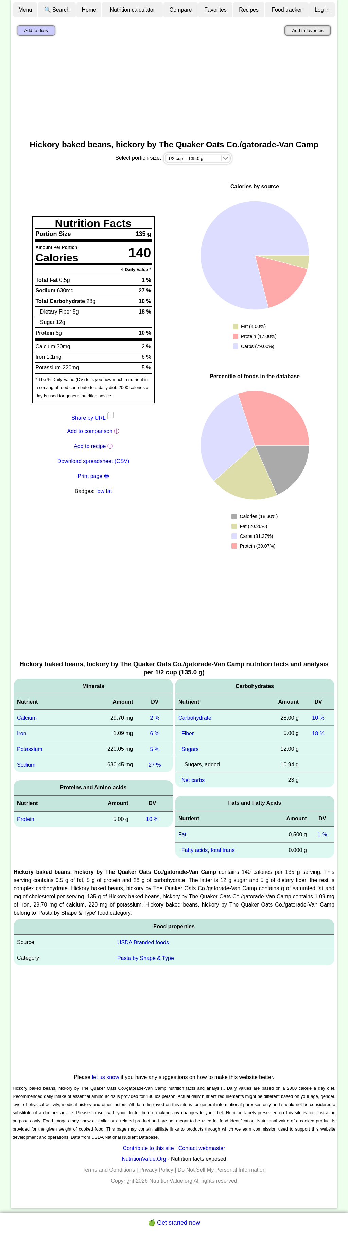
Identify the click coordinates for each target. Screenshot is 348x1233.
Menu (25, 10)
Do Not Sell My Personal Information (222, 1170)
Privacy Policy (156, 1170)
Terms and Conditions (108, 1170)
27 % (155, 764)
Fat (182, 834)
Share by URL (93, 418)
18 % (318, 733)
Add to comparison (89, 431)
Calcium (27, 718)
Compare (181, 10)
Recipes (249, 10)
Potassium (29, 749)
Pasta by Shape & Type (145, 958)
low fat (104, 491)
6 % (155, 733)
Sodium (26, 764)
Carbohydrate (194, 718)
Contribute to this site (148, 1148)
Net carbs (193, 780)
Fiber (187, 733)
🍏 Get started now (174, 1222)
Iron (22, 733)
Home (89, 10)
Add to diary (36, 30)
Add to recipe (90, 446)
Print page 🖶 (93, 476)
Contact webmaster (201, 1148)
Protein (25, 819)
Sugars (190, 749)
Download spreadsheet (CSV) (93, 461)
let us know (105, 1077)
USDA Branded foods (143, 942)
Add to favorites (308, 30)
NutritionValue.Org (144, 1159)
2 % (155, 718)
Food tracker (287, 10)
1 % (322, 834)
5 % (155, 749)
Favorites (215, 10)
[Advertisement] (174, 89)
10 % (152, 819)
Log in (322, 10)
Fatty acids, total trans (208, 850)
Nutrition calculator (132, 10)
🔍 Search (57, 10)
